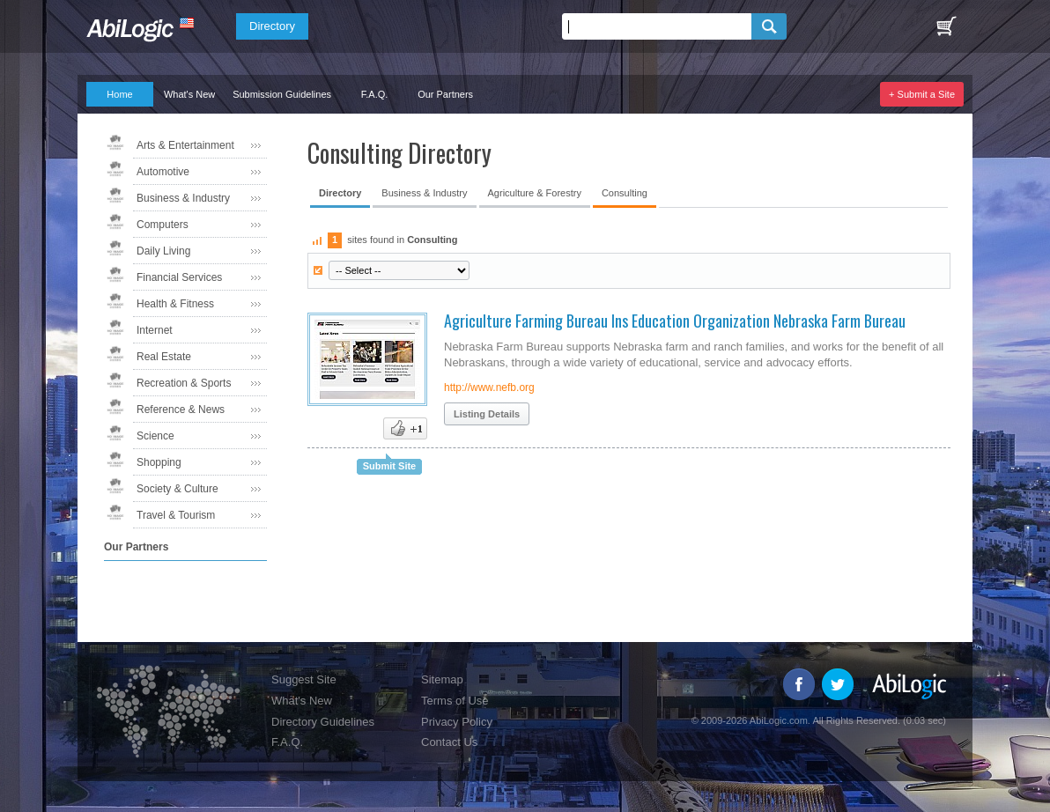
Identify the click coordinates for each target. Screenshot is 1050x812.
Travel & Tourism (176, 515)
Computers (163, 224)
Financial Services (179, 277)
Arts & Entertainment (185, 145)
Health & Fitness (175, 304)
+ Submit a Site (922, 94)
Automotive (163, 172)
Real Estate (164, 357)
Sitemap (442, 679)
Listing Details (487, 414)
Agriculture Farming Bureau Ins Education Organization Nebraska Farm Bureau (675, 320)
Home (119, 94)
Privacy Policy (456, 721)
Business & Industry (183, 198)
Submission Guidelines (282, 94)
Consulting (624, 193)
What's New (189, 94)
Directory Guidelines (322, 721)
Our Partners (445, 94)
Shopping (159, 462)
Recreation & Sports (184, 383)
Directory (272, 26)
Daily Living (163, 251)
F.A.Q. (374, 94)
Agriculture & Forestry (534, 193)
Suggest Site (303, 679)
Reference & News (181, 409)
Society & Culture (177, 489)
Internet (155, 330)
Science (155, 436)
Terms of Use (455, 700)
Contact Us (449, 742)
